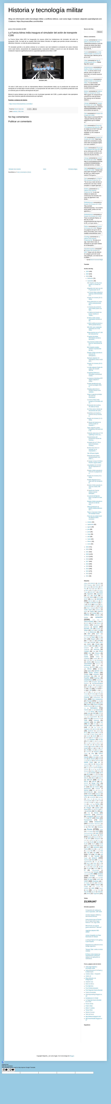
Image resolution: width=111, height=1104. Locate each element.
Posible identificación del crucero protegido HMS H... (94, 385)
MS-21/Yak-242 (88, 792)
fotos (85, 699)
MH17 (85, 772)
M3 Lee (90, 760)
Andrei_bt (88, 976)
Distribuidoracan (88, 67)
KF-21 (88, 741)
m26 (85, 760)
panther (97, 807)
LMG (85, 137)
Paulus (92, 809)
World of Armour (90, 1012)
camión (89, 644)
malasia (86, 764)
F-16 (90, 688)
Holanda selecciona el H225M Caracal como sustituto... (94, 390)
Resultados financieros (94, 823)
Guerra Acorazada (91, 992)
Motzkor (86, 91)
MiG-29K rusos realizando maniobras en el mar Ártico (94, 328)
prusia (98, 816)
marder (93, 765)
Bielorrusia (93, 632)
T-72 (101, 852)
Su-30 (101, 844)
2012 (87, 573)
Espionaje (97, 678)
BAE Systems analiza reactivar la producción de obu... (94, 349)
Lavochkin (88, 751)
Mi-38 (99, 774)
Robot (91, 825)
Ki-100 (87, 743)
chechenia (96, 649)
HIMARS (86, 709)
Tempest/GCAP (88, 861)
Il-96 (88, 718)
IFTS (100, 713)
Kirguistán (97, 744)
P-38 (100, 800)
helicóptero (93, 708)
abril (88, 536)
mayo (89, 534)
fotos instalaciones (97, 699)
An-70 (95, 606)
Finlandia (86, 697)
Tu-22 (95, 868)
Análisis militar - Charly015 (93, 974)
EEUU (89, 669)
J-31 (89, 727)
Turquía (95, 872)
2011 (87, 576)
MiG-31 (86, 781)
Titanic (94, 863)
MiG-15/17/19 (97, 776)
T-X (89, 856)
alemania (100, 599)
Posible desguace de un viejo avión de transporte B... (94, 481)
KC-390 (100, 739)
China (101, 651)
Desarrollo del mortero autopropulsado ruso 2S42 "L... (93, 457)
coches (86, 655)
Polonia (96, 813)
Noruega (100, 797)
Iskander (86, 725)
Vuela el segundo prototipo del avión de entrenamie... (94, 396)
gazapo (86, 703)
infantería (86, 722)
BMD (101, 632)
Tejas (93, 860)
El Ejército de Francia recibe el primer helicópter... (93, 492)
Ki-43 (92, 743)
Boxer (94, 635)
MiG (91, 776)
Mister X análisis (90, 1008)
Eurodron (86, 683)
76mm (95, 588)
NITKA (85, 797)
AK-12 (98, 597)
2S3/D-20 (98, 585)
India (22, 111)
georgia (94, 703)
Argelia (92, 611)
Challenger (86, 649)
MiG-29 (89, 780)
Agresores (100, 594)
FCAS (98, 694)
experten (90, 685)
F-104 (88, 686)
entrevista (96, 674)
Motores (86, 790)
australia (97, 615)
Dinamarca (97, 662)
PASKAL (86, 189)
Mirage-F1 (86, 785)
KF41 (93, 741)
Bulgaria (93, 639)
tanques (94, 858)
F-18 (96, 688)
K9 (102, 734)
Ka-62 (101, 736)
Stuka (85, 840)
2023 (87, 547)
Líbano (85, 753)
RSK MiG (91, 827)
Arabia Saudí (88, 609)
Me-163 (92, 769)
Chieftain (86, 651)
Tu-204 (89, 868)
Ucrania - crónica (96, 875)
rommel (96, 825)
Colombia (96, 654)
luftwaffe (86, 757)
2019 (87, 556)
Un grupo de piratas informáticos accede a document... (94, 338)
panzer (86, 809)
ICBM (94, 713)
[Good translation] (5, 1070)
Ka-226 (88, 736)
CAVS (99, 646)
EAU (93, 667)
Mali (92, 764)
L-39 (87, 750)
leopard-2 (96, 751)
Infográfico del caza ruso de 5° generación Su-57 (94, 289)
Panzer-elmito (89, 1003)
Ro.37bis (86, 825)
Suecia (86, 849)
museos (89, 793)
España (86, 678)
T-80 (89, 854)
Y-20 (99, 890)
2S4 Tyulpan (87, 587)
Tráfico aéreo (93, 865)
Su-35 (101, 845)
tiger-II (88, 863)
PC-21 (97, 809)
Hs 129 (86, 711)
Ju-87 (85, 734)
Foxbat (86, 52)
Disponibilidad (88, 663)
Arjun (88, 613)
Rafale (97, 818)
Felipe (85, 60)
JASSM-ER (90, 730)
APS (99, 608)
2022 (87, 549)
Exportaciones (99, 685)
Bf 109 (98, 630)
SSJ (89, 838)
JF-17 (85, 732)
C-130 (101, 639)
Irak (95, 722)
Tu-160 (101, 866)
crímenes (86, 658)
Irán (102, 722)
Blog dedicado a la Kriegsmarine (91, 978)
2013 (87, 571)
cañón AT (86, 646)
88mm (87, 590)
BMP (89, 634)
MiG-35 (94, 781)
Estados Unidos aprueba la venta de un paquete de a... (94, 472)
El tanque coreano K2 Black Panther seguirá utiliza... (94, 461)
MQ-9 (94, 790)
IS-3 (95, 723)
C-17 (88, 640)
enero (89, 544)
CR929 (97, 656)
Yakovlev (100, 892)
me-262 (99, 769)
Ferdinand (86, 695)
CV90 (88, 660)
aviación (15, 111)
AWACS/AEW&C (88, 621)
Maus (87, 767)
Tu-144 (88, 866)
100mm (86, 583)
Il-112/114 (87, 715)
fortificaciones (96, 697)
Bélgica (86, 630)
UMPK (96, 877)
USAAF (98, 879)
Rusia (89, 829)
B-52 (92, 623)
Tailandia (96, 856)
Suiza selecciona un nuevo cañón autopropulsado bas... (94, 303)
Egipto (89, 671)
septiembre (90, 524)
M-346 (94, 757)
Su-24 (98, 842)
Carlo (85, 113)
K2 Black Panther (94, 734)
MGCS (99, 771)
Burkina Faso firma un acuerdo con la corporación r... (93, 449)
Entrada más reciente (15, 169)
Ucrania (100, 874)
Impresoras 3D (97, 718)
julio (88, 529)
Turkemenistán (95, 870)
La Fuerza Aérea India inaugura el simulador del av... (95, 401)
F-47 (102, 690)
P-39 (85, 802)
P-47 (94, 802)
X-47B (93, 890)
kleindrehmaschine (89, 248)
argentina (100, 611)
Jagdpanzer (87, 729)
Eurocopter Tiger (96, 681)
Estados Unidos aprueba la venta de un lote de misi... (94, 503)
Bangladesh (97, 625)
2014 (87, 568)
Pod (89, 813)
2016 (87, 564)
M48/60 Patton (88, 762)
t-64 (94, 852)
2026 (87, 271)
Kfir (102, 741)
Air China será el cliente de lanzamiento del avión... (94, 409)
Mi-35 (94, 774)
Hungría (100, 711)
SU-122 (99, 840)
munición (100, 792)
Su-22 (91, 842)
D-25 (93, 660)
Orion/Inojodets (88, 800)
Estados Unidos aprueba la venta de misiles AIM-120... (94, 486)
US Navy (90, 879)
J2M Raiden (97, 727)
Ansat (101, 606)
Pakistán (88, 807)
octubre (89, 522)
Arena (85, 611)
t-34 (91, 851)
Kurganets (93, 746)
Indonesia (96, 720)
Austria (86, 617)
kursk (99, 746)
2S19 (99, 583)
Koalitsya (86, 746)
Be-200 (98, 628)
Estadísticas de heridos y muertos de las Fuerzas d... (94, 414)
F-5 (87, 692)
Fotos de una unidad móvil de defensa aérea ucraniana (94, 517)
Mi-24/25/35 (92, 773)
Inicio (44, 169)
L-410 (92, 750)
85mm (101, 588)
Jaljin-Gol (94, 729)
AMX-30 (90, 601)
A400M (101, 592)
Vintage (86, 886)
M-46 (99, 757)
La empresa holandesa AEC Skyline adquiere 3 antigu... (95, 379)
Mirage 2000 (95, 783)
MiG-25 (101, 778)
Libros (101, 753)
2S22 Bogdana (88, 585)
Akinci (92, 599)
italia (101, 725)
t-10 (97, 849)
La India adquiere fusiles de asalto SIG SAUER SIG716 (94, 369)
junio (88, 532)
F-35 (90, 690)
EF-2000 (100, 669)
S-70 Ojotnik (89, 831)
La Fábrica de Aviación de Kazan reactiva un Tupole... (94, 314)
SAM (97, 831)
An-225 (96, 604)
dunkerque (86, 667)
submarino (96, 847)
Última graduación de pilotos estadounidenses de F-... (94, 508)
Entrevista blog (88, 676)
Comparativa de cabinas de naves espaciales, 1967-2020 (94, 910)
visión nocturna (96, 886)
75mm (90, 588)
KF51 (98, 741)
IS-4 (100, 723)
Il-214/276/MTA (93, 716)
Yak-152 (94, 891)
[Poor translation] (11, 1070)
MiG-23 (93, 778)
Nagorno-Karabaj (88, 795)
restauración (99, 822)
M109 (99, 758)
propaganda (90, 816)
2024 (87, 276)
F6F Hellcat (92, 694)
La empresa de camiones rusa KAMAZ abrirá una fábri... (94, 308)
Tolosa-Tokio (89, 1010)
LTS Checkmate (94, 755)
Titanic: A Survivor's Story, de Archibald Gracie (94, 512)
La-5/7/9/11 (100, 750)
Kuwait (86, 748)
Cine (89, 653)
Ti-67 (96, 861)
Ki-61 (85, 744)
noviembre (90, 281)
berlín (92, 630)
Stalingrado (97, 838)
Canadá (97, 644)
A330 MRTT (93, 592)
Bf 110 (85, 632)
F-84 (92, 692)
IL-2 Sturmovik (96, 715)
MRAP (99, 790)
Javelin (98, 730)
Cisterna (97, 653)
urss (101, 877)
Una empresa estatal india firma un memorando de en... (94, 343)
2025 (87, 274)
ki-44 (96, 743)
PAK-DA (86, 806)
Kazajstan (92, 739)
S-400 (101, 829)
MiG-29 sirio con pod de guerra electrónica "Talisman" (94, 926)
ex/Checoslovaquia (97, 683)
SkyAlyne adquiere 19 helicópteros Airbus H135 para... (94, 359)
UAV (91, 874)
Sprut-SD (96, 837)
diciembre (90, 278)
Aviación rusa (89, 982)
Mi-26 (101, 773)
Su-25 (85, 844)
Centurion (86, 647)
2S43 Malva (96, 587)
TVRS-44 (86, 874)
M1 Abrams (92, 759)
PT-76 (85, 818)
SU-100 (93, 840)
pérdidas (89, 811)
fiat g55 (92, 695)
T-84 (96, 854)
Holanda (97, 710)
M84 (99, 762)
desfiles (89, 662)
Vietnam (97, 884)
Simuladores (87, 835)
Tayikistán (86, 859)
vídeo (88, 884)
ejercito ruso (98, 671)
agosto (89, 527)
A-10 (93, 590)
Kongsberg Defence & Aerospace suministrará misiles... (94, 374)
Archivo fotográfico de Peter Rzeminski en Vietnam (93, 936)
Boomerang (87, 635)
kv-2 (97, 748)
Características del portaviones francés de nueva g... (94, 438)
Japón (101, 729)
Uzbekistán (95, 881)
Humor (92, 711)
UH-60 (90, 877)
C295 (19, 111)
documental (87, 665)
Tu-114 (101, 865)
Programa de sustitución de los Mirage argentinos (94, 945)
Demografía (100, 660)
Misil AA (94, 785)
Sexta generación (88, 833)
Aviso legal (95, 619)
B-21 (87, 623)
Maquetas (86, 765)
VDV (93, 883)
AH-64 (95, 595)
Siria (101, 835)
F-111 (93, 686)
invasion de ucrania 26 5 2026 (92, 204)
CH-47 (96, 647)
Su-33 (88, 845)
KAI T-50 (93, 737)
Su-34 (94, 845)
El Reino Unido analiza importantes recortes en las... (94, 319)
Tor (100, 863)
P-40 (90, 802)
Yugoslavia (96, 893)
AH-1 (88, 595)
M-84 (85, 758)
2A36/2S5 (92, 583)
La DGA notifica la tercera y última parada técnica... (94, 324)
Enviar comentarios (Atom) (23, 172)
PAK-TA (101, 806)
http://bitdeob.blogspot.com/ (93, 1016)
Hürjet (88, 713)
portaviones (87, 814)
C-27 (93, 640)
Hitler (92, 709)
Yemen (88, 893)
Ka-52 (94, 736)
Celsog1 (86, 40)
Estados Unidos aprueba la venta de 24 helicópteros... (94, 354)
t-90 (102, 854)
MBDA (92, 767)
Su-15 (85, 842)
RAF (90, 818)
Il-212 (85, 716)
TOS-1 (85, 865)
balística (86, 625)
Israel (94, 725)
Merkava (86, 771)
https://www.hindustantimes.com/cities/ (21, 104)
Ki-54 (100, 743)
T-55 (101, 851)
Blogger (72, 1056)
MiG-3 (98, 779)
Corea (86, 656)
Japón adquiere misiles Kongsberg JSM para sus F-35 (95, 429)
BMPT (97, 633)
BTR (85, 639)
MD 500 (97, 767)
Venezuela (100, 883)
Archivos (98, 609)
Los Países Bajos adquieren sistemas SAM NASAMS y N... (95, 294)
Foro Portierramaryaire (92, 988)
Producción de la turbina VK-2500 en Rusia (94, 405)
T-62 (88, 852)
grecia (101, 703)
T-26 (101, 849)
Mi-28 (88, 774)
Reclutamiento (88, 820)
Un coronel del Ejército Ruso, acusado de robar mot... (94, 497)
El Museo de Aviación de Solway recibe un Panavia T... (94, 424)
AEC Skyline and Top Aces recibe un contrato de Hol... (94, 284)
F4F (97, 692)
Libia (92, 753)
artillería (86, 615)
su (89, 840)
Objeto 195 (89, 799)
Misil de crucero (94, 787)
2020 (87, 554)
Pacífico (97, 804)
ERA (99, 676)
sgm (97, 833)
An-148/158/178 (93, 602)
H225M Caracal (88, 706)
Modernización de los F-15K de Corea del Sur (95, 333)
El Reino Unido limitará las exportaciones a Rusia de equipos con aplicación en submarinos (93, 956)
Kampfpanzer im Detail (92, 998)
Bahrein (99, 623)
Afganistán (90, 594)
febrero (89, 541)
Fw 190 (98, 701)
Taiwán (86, 858)
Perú (96, 811)
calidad (101, 642)
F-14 (97, 686)
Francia (89, 701)
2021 (87, 552)
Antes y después (91, 608)
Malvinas (98, 764)
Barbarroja (86, 626)
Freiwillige (87, 236)
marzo (89, 539)
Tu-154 (94, 866)
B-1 (97, 621)
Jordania (93, 732)
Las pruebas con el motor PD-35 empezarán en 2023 (94, 466)
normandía (92, 797)
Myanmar (98, 793)
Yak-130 (86, 892)
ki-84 (91, 744)
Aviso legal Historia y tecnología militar (91, 967)
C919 (85, 642)
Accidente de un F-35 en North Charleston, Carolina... (94, 444)
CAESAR (92, 642)
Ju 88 (99, 732)
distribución (98, 663)
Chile (94, 651)
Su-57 (88, 847)
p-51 (99, 802)
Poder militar (89, 1006)
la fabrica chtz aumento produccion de (91, 190)
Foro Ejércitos (89, 986)
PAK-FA (93, 806)
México (93, 771)
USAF (86, 881)
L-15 (101, 748)
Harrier (96, 706)
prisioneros (100, 814)
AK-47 (85, 599)
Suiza (92, 849)
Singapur (95, 835)
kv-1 (92, 748)
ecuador (101, 667)
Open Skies (98, 799)
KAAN (87, 737)
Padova (86, 226)
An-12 (96, 601)
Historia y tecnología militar (45, 10)
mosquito (97, 788)
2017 (87, 561)
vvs (87, 890)
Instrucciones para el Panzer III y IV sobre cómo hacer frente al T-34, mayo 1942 (93, 921)
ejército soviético (94, 672)
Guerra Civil (96, 704)
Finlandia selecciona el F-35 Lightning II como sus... (95, 433)
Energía (86, 674)
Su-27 (93, 844)
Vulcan (101, 888)
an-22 (89, 604)
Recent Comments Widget (97, 259)
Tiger (101, 861)
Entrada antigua (72, 169)
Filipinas (98, 695)
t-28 (87, 850)
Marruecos (100, 765)
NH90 (98, 795)
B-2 (102, 621)
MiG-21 (86, 778)
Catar (93, 646)
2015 (87, 566)
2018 (87, 559)
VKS (92, 888)
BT (99, 637)
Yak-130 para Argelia (93, 453)
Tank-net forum (90, 1014)
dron (98, 665)
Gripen (88, 704)
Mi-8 (85, 776)
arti (100, 613)
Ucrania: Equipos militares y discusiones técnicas (93, 915)
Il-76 (101, 716)
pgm (101, 811)
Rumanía (100, 827)
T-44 (97, 850)
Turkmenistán (87, 872)
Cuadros (95, 658)
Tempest (99, 859)
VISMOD (86, 888)
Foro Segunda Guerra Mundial (94, 990)
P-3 (95, 800)
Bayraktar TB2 (88, 628)
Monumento (87, 788)
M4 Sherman (97, 760)
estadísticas (88, 680)
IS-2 (89, 724)
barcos (95, 627)
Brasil (93, 637)
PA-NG (91, 804)
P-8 (85, 804)
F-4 (97, 690)
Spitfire (89, 837)
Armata (94, 613)
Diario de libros (90, 984)
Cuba (101, 658)
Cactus (86, 148)
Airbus (91, 597)
